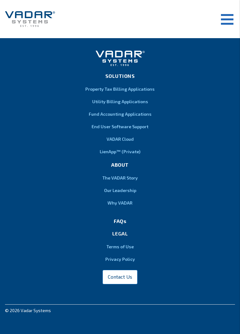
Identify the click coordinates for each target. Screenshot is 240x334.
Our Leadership (120, 190)
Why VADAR (120, 202)
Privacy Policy (120, 259)
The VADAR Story (120, 177)
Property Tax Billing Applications (120, 89)
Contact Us (120, 277)
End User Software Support (120, 126)
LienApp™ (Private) (120, 151)
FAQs (120, 221)
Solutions (120, 76)
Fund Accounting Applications (120, 114)
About (120, 165)
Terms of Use (120, 246)
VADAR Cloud (120, 139)
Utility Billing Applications (120, 101)
